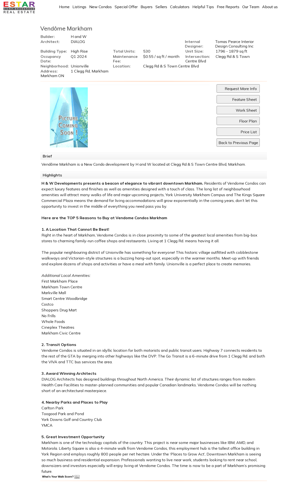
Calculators (179, 6)
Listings (79, 6)
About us (270, 6)
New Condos (100, 6)
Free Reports (228, 6)
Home (64, 6)
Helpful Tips (203, 6)
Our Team (250, 6)
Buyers (147, 6)
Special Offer (126, 6)
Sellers (161, 6)
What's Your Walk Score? (61, 476)
